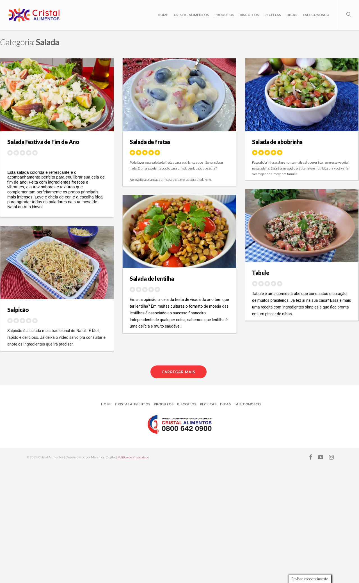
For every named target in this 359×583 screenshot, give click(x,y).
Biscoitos (249, 15)
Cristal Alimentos (191, 15)
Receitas (272, 15)
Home (163, 15)
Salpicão (18, 309)
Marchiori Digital (103, 457)
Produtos (224, 15)
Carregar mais (178, 372)
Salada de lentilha (152, 278)
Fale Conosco (316, 15)
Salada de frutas (150, 141)
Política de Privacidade (133, 457)
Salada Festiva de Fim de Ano (43, 141)
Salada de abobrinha (277, 141)
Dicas (292, 15)
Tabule (260, 272)
